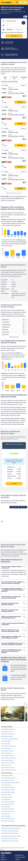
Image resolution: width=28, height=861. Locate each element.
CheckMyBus (3, 847)
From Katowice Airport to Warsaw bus (9, 838)
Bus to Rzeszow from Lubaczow (8, 746)
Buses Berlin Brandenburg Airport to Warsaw (11, 836)
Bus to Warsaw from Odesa (7, 804)
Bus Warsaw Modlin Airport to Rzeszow (9, 833)
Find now (20, 102)
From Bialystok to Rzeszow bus (8, 729)
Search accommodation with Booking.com (13, 32)
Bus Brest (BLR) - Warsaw (7, 775)
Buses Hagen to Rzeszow (7, 736)
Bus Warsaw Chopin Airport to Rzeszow (10, 830)
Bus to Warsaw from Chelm (7, 780)
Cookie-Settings (20, 857)
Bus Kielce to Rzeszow (6, 741)
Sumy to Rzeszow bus (6, 765)
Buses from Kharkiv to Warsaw (8, 792)
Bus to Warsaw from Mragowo (7, 801)
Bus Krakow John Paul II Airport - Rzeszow (10, 828)
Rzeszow (14, 507)
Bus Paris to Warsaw (5, 806)
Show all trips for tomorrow (14, 193)
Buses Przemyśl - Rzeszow (7, 760)
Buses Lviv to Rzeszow (6, 753)
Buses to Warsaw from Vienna (7, 818)
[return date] (20, 29)
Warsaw (23, 507)
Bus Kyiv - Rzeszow (5, 743)
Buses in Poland (10, 847)
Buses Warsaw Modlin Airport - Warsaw (9, 840)
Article (17, 859)
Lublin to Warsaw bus (6, 799)
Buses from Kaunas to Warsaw (8, 789)
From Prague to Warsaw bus (7, 811)
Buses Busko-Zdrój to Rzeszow (8, 734)
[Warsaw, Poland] (16, 25)
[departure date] (10, 29)
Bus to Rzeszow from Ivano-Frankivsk (9, 738)
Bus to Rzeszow (17, 847)
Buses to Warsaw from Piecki (7, 809)
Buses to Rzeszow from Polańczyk (8, 758)
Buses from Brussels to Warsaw (8, 777)
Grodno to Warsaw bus (6, 785)
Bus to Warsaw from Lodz (7, 797)
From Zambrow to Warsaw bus (8, 821)
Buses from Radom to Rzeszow (8, 762)
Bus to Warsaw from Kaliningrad (8, 787)
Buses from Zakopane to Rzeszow (8, 770)
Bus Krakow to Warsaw (6, 794)
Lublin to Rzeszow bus (6, 748)
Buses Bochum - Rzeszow (7, 731)
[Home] (7, 2)
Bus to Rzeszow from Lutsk (7, 750)
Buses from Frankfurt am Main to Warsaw (10, 782)
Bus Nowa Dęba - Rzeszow (7, 755)
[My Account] (16, 2)
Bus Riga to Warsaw (5, 813)
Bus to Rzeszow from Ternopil (7, 767)
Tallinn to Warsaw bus (6, 816)
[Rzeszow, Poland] (16, 21)
